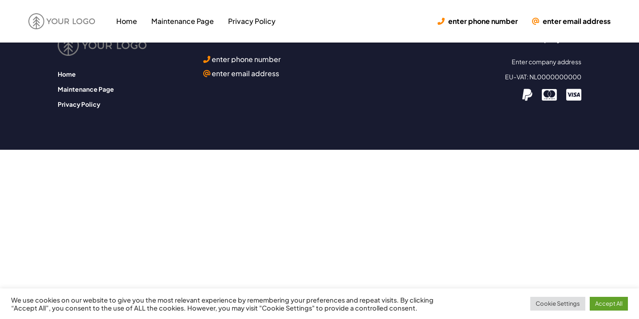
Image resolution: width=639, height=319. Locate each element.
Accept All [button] (609, 303)
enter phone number (478, 21)
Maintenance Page (182, 21)
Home (126, 21)
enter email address (571, 21)
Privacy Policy (252, 21)
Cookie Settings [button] (558, 303)
